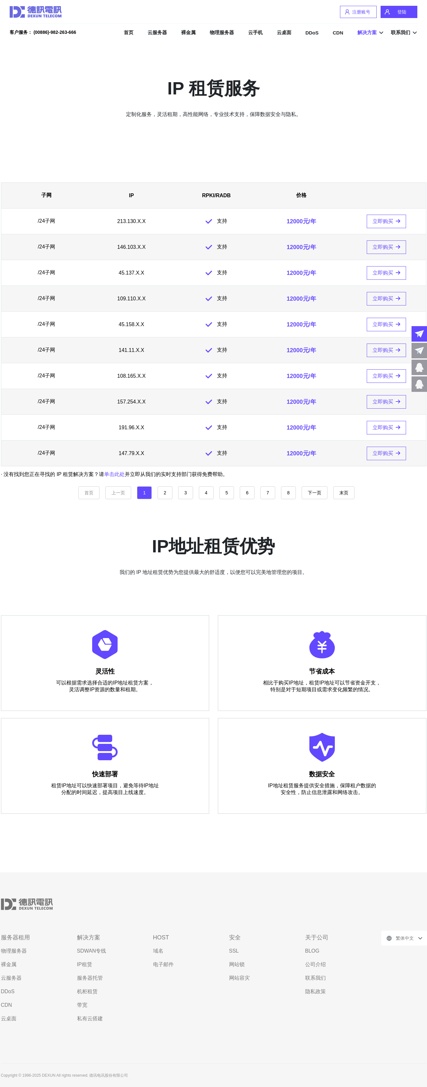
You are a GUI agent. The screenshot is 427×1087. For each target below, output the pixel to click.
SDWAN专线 (91, 951)
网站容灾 (239, 978)
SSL (234, 951)
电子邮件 (163, 964)
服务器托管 (90, 978)
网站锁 (237, 964)
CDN (338, 32)
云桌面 (284, 32)
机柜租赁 (87, 991)
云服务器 (157, 32)
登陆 (401, 12)
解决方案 (367, 32)
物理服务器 (222, 32)
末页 (343, 492)
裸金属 (188, 32)
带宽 (82, 1005)
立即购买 (383, 221)
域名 (158, 951)
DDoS (312, 32)
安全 (235, 937)
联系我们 (400, 32)
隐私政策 (315, 991)
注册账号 (361, 12)
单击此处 (114, 474)
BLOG (312, 951)
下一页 (314, 492)
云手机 (255, 32)
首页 (128, 32)
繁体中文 (405, 938)
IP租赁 (84, 964)
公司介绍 (315, 964)
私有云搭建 (90, 1018)
